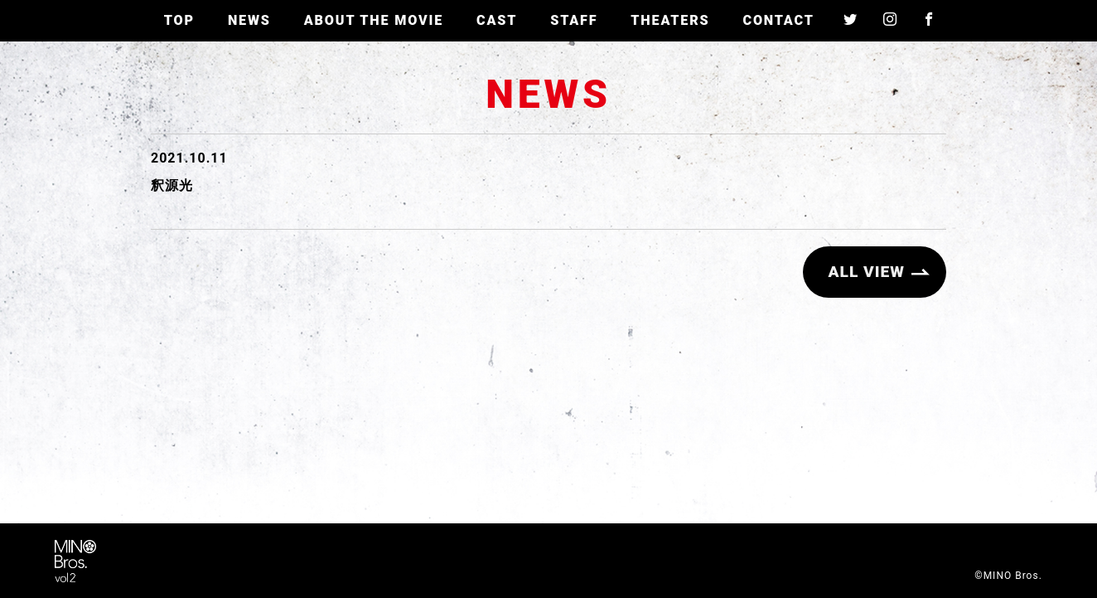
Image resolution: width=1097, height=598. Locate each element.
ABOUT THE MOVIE (373, 20)
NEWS (249, 20)
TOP (179, 20)
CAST (496, 20)
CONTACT (778, 20)
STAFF (573, 20)
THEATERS (670, 20)
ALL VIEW (866, 271)
